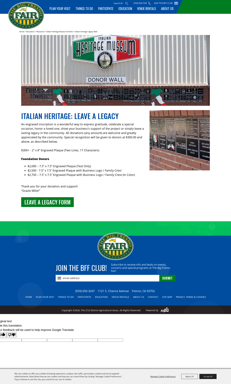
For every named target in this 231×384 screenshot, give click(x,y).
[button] (115, 71)
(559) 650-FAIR (140, 3)
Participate (105, 8)
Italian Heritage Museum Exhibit (59, 31)
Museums (40, 31)
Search (126, 3)
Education (125, 8)
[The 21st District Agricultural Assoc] (26, 16)
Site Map (167, 296)
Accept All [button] (208, 376)
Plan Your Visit (60, 8)
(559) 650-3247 (85, 291)
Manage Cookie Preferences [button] (163, 376)
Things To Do (84, 8)
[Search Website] (118, 3)
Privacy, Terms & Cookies (191, 296)
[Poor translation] (12, 334)
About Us (167, 8)
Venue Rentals (146, 8)
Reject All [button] (189, 376)
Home (21, 31)
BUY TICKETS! (203, 7)
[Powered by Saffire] (164, 310)
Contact (153, 296)
